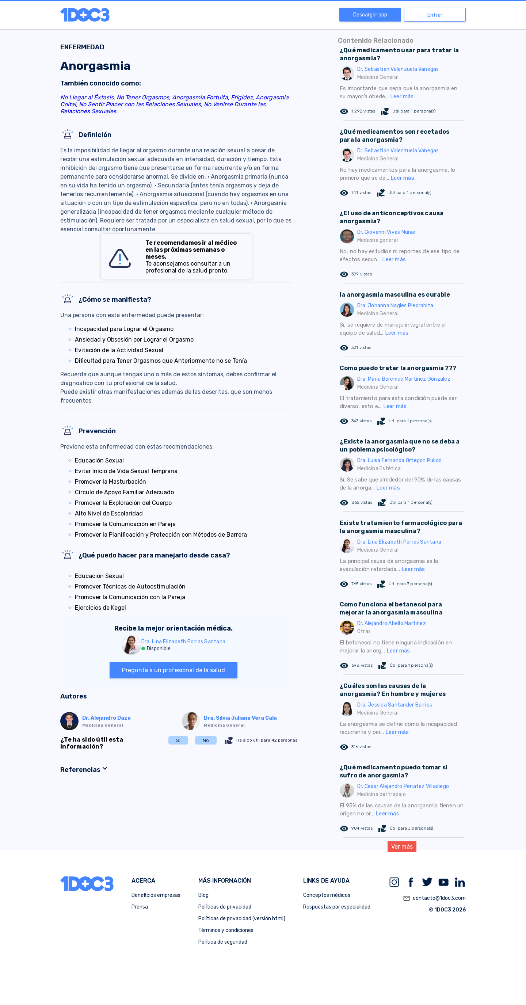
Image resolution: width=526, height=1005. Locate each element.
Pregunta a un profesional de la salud (173, 670)
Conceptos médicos (326, 895)
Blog (203, 895)
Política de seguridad (222, 942)
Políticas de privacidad (224, 907)
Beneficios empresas (156, 895)
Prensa (140, 907)
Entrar (434, 15)
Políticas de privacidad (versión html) (241, 918)
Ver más (402, 846)
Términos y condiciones (226, 930)
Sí (178, 740)
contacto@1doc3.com (434, 898)
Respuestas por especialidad (336, 907)
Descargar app (370, 15)
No (206, 740)
